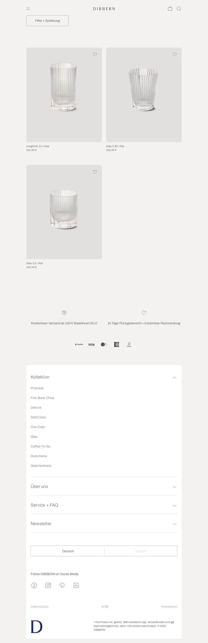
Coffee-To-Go (40, 446)
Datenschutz (40, 606)
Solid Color (38, 417)
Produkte (37, 388)
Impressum (169, 606)
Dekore (36, 407)
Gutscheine (39, 456)
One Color (38, 427)
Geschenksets (41, 465)
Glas (34, 436)
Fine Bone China (42, 398)
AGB (104, 606)
